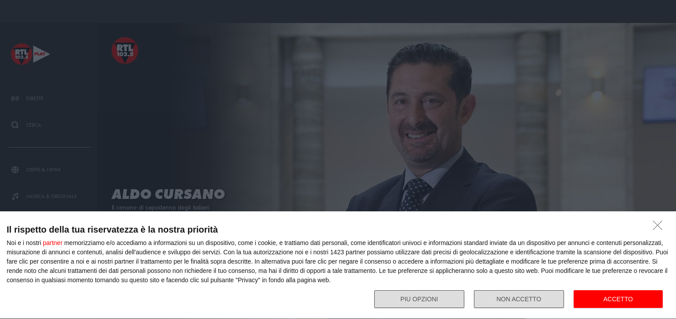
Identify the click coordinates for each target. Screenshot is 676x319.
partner (52, 243)
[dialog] (338, 265)
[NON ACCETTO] (660, 228)
